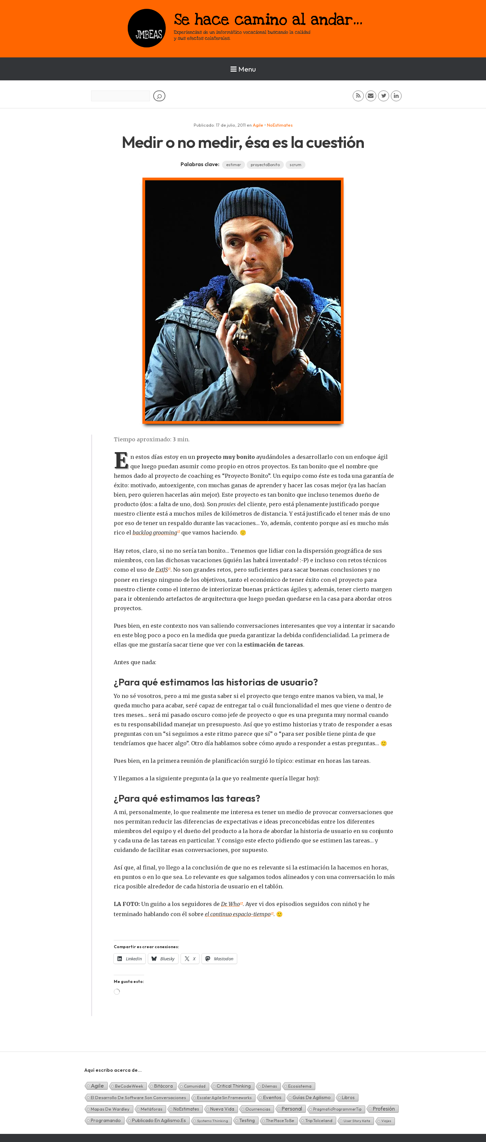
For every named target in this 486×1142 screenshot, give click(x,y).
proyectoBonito (265, 164)
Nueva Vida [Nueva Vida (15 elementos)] (222, 1109)
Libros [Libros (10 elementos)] (348, 1097)
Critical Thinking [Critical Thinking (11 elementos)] (234, 1086)
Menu (243, 68)
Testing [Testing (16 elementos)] (247, 1120)
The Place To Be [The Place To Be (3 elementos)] (280, 1120)
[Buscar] (159, 95)
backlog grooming (155, 532)
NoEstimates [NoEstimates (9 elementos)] (186, 1109)
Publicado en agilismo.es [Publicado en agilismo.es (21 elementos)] (159, 1120)
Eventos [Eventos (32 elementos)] (272, 1097)
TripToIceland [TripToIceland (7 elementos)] (318, 1120)
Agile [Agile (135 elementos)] (97, 1085)
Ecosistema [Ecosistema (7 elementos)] (300, 1086)
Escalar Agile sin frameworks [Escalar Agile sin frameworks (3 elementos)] (224, 1097)
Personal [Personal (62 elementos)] (291, 1108)
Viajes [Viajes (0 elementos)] (386, 1121)
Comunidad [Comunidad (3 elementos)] (195, 1086)
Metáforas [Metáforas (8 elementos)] (151, 1109)
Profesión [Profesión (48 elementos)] (384, 1108)
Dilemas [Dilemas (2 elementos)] (269, 1086)
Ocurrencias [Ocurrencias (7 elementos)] (257, 1109)
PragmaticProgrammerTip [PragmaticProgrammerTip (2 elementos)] (337, 1109)
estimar (233, 164)
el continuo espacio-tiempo (238, 914)
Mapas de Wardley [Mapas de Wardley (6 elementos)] (110, 1109)
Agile (258, 125)
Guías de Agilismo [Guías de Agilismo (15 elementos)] (312, 1097)
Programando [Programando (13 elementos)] (106, 1120)
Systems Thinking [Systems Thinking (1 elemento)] (212, 1120)
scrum (295, 164)
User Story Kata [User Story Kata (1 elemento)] (357, 1120)
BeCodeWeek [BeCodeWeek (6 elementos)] (129, 1086)
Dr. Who (230, 904)
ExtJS (162, 569)
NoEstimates (280, 125)
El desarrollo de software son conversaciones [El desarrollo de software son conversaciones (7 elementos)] (138, 1097)
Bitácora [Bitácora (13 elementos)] (163, 1086)
